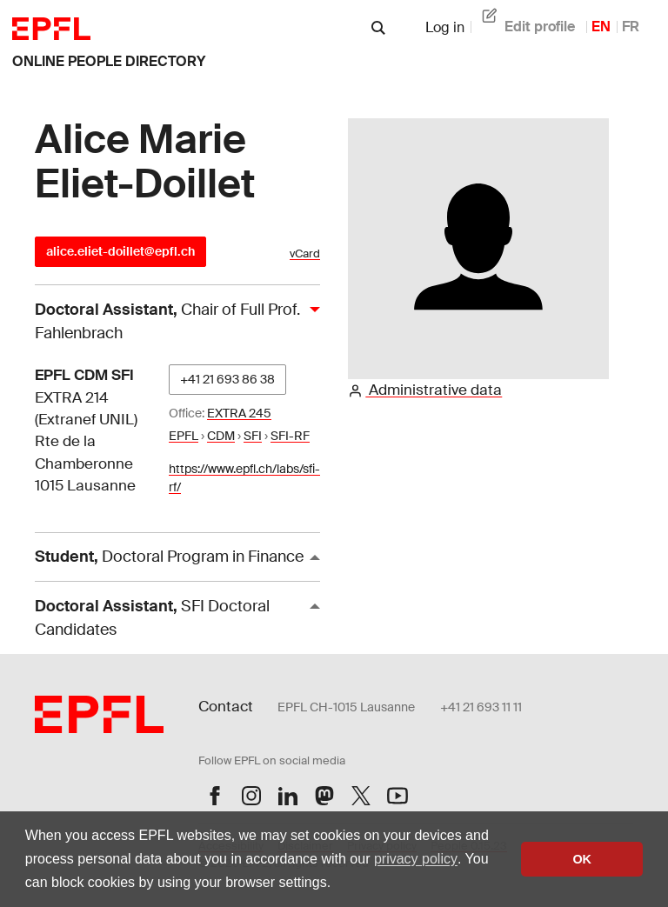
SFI (253, 435)
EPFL (183, 435)
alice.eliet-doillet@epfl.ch (120, 251)
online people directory (108, 61)
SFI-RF (290, 435)
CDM (221, 435)
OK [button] (581, 859)
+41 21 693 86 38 (227, 379)
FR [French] (630, 26)
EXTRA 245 (239, 413)
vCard (305, 253)
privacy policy (416, 858)
